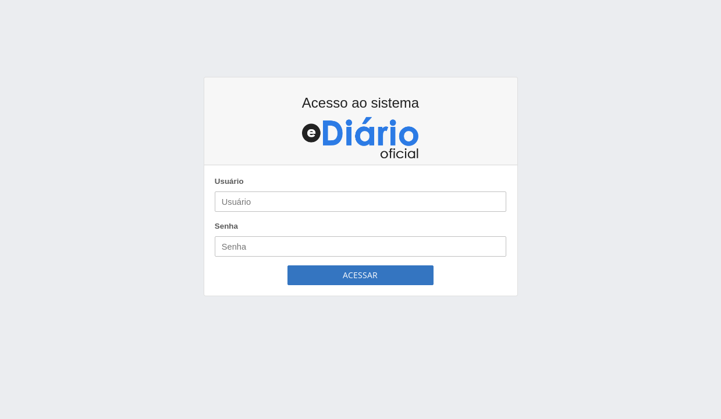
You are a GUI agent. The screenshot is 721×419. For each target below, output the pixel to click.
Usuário (229, 181)
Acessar (360, 274)
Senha (226, 226)
